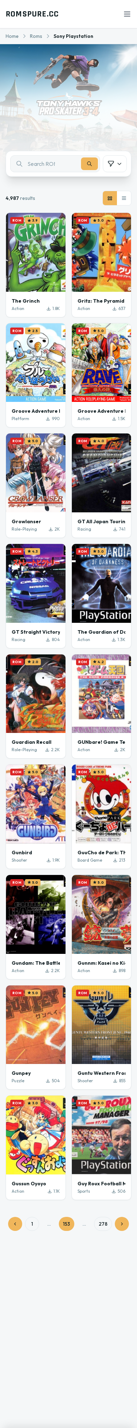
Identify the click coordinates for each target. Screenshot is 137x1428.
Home (12, 36)
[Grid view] (110, 198)
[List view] (124, 198)
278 (103, 1224)
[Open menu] (127, 14)
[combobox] (55, 163)
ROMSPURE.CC (32, 14)
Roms (36, 36)
